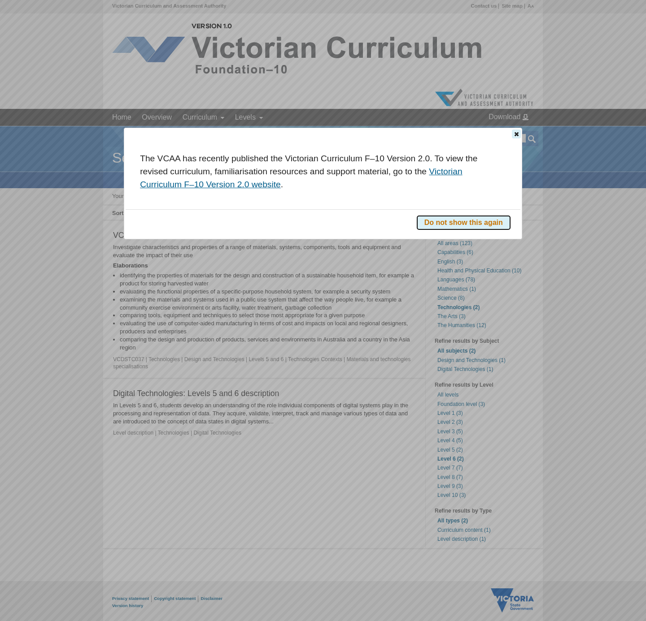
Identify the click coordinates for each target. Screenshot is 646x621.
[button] (516, 133)
